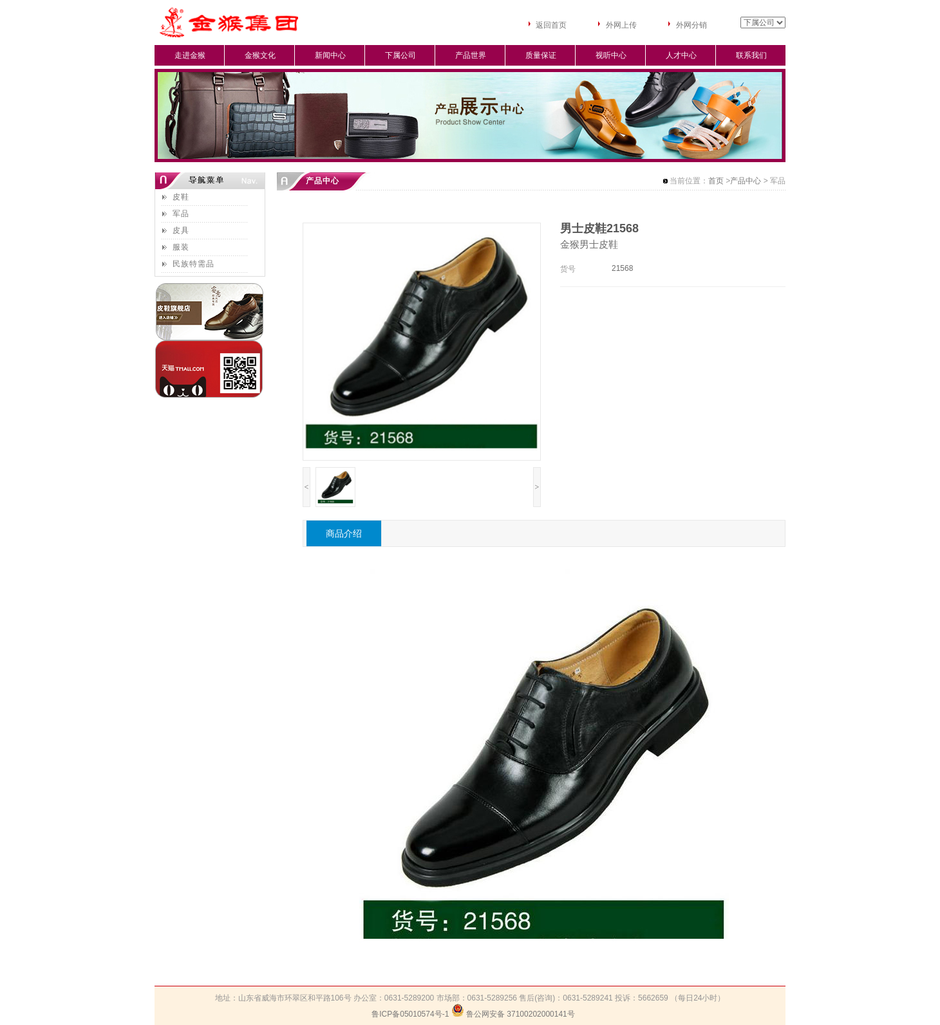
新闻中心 (330, 55)
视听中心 (611, 55)
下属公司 (400, 55)
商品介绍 (344, 533)
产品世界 (470, 55)
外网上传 (621, 25)
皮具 (181, 230)
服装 (181, 247)
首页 (716, 180)
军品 (181, 213)
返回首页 (551, 25)
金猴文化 (260, 55)
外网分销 (691, 25)
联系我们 (751, 55)
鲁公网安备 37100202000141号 (520, 1014)
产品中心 (745, 180)
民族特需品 (193, 263)
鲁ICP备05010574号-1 (410, 1014)
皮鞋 (181, 196)
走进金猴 (189, 55)
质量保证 (540, 55)
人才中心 (681, 55)
